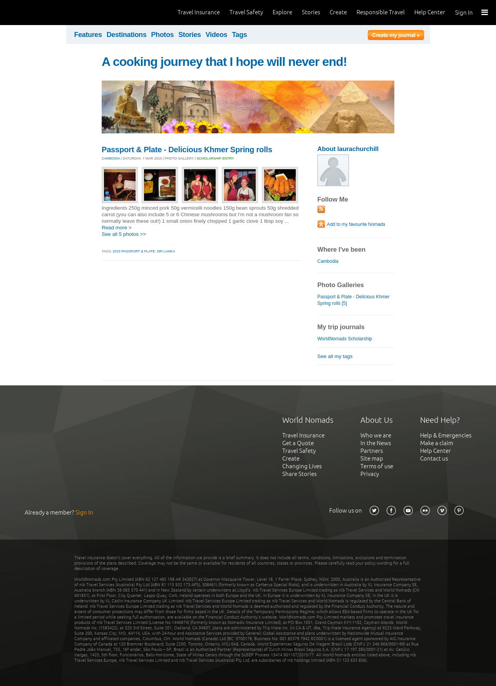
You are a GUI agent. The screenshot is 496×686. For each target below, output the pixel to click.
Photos (162, 35)
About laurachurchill (348, 149)
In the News (375, 443)
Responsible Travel (381, 12)
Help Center (429, 12)
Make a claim (436, 443)
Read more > (117, 227)
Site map (371, 458)
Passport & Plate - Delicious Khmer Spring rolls (187, 149)
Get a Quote (298, 443)
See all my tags (334, 356)
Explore (282, 12)
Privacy (369, 474)
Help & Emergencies (445, 435)
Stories (311, 12)
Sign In (464, 12)
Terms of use (376, 466)
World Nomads (40, 12)
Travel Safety (246, 12)
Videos (217, 35)
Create (338, 12)
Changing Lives (302, 466)
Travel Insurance (199, 12)
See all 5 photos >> (124, 234)
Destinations (127, 35)
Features (88, 35)
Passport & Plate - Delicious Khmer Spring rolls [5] (353, 300)
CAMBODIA (111, 158)
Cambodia (327, 261)
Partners (371, 450)
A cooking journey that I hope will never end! (224, 62)
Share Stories (299, 474)
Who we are (375, 435)
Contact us (434, 458)
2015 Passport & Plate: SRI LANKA (144, 251)
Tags (239, 35)
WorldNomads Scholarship (344, 338)
